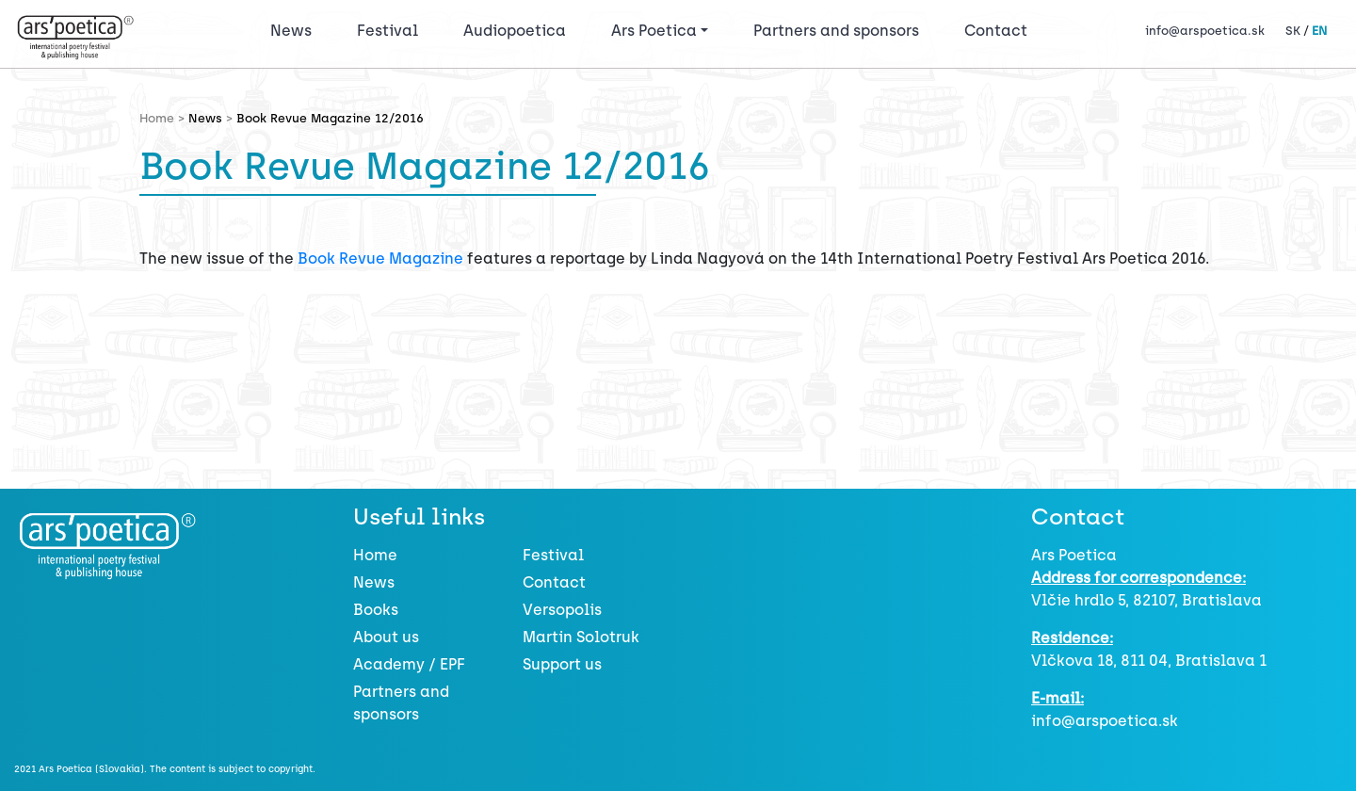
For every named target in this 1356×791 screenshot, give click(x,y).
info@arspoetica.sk (1205, 31)
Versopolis (562, 610)
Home (375, 555)
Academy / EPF (409, 664)
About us (386, 637)
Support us (562, 664)
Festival (391, 29)
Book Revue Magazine (380, 258)
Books (375, 610)
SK (1292, 31)
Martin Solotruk (581, 637)
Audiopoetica (514, 31)
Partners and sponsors (836, 31)
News (291, 31)
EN (1319, 31)
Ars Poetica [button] (654, 31)
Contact (995, 31)
